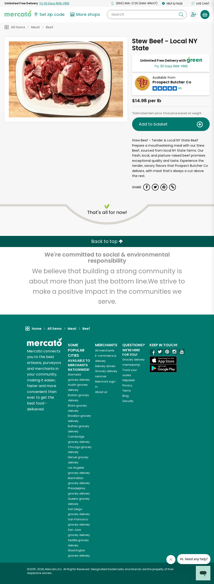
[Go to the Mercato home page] (18, 13)
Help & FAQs (172, 3)
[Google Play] (163, 368)
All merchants (104, 350)
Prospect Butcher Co (172, 82)
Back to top (107, 241)
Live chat (200, 3)
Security (127, 401)
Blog (125, 396)
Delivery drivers (105, 366)
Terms (126, 391)
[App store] (163, 360)
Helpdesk (128, 380)
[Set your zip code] (49, 14)
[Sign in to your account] (193, 14)
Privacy (127, 385)
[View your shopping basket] (204, 14)
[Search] (147, 14)
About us (101, 392)
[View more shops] (85, 14)
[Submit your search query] (181, 14)
